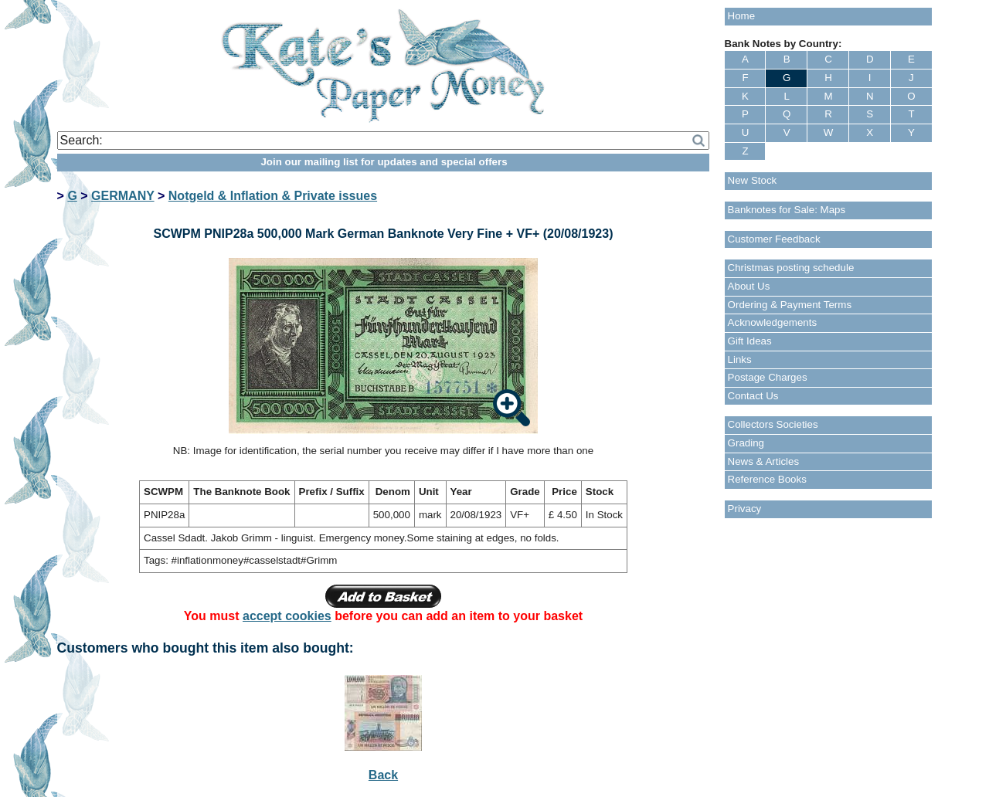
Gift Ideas (750, 341)
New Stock (752, 180)
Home (742, 16)
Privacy (745, 508)
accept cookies (287, 615)
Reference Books (767, 479)
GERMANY (123, 195)
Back (383, 775)
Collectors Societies (773, 424)
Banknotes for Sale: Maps (787, 209)
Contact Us (753, 396)
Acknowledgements (772, 322)
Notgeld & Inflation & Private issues (272, 195)
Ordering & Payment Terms (790, 304)
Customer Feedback (774, 239)
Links (740, 359)
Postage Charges (767, 377)
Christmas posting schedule (791, 267)
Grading (746, 443)
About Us (749, 286)
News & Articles (764, 461)
